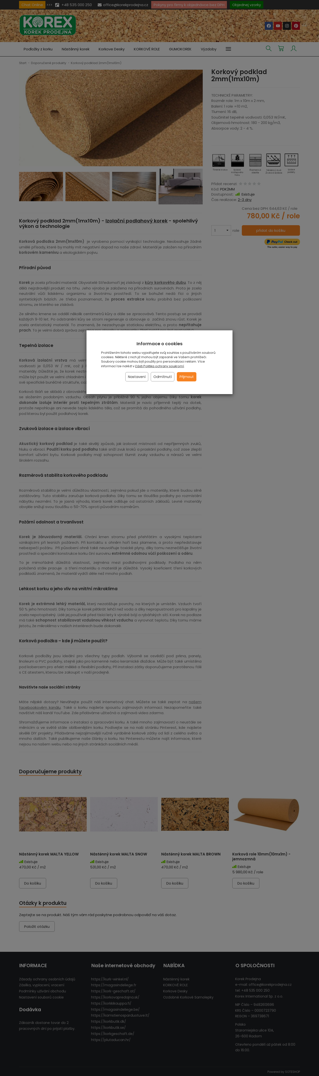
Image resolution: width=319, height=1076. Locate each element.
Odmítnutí (162, 376)
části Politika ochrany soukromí (159, 366)
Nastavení (137, 376)
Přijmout (187, 376)
